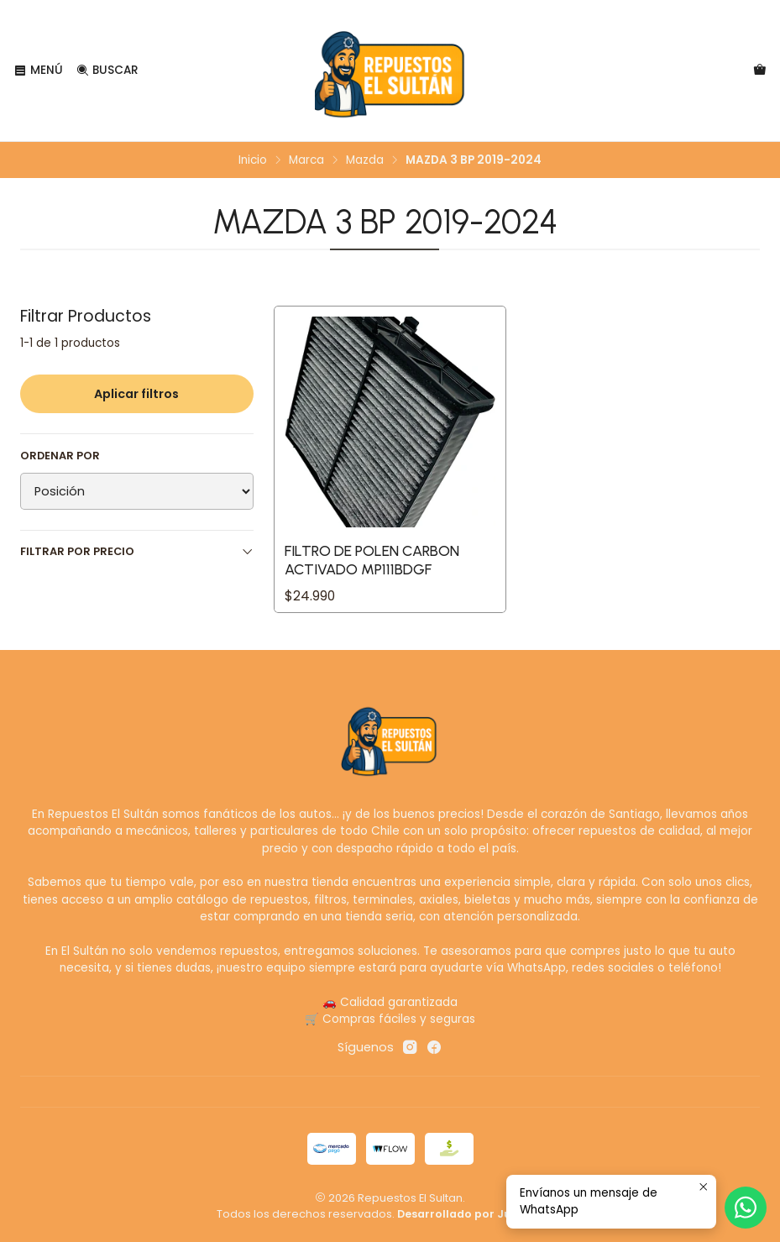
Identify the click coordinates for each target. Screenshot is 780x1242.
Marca (306, 160)
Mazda (365, 160)
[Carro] (760, 70)
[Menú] (38, 70)
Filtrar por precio (137, 551)
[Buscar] (106, 70)
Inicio (252, 160)
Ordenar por (60, 456)
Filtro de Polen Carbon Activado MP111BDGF (372, 560)
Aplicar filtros (136, 393)
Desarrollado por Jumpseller (479, 1214)
